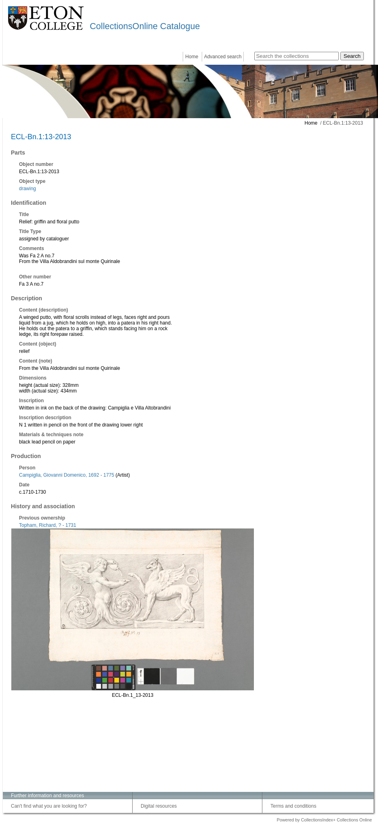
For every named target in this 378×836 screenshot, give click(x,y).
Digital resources (159, 806)
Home (191, 56)
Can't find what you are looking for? (49, 806)
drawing (27, 188)
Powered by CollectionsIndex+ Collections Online (324, 819)
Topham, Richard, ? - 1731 (47, 525)
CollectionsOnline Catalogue (145, 26)
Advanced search (223, 56)
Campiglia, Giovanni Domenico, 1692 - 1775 (66, 475)
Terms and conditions (293, 806)
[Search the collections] (296, 56)
